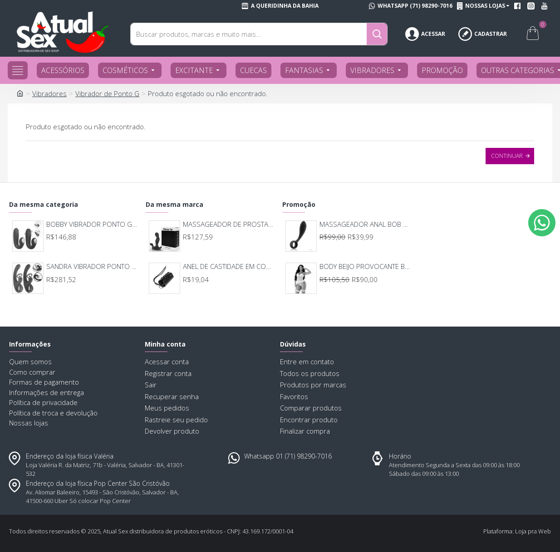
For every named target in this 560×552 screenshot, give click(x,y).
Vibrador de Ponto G (107, 93)
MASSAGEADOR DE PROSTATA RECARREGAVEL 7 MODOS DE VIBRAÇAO (229, 224)
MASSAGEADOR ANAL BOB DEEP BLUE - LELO (365, 224)
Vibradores (49, 93)
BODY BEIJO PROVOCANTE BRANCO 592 (365, 266)
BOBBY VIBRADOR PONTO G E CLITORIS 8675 (92, 224)
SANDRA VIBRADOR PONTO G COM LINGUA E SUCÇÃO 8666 (92, 266)
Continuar (507, 156)
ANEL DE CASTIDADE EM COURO (229, 266)
